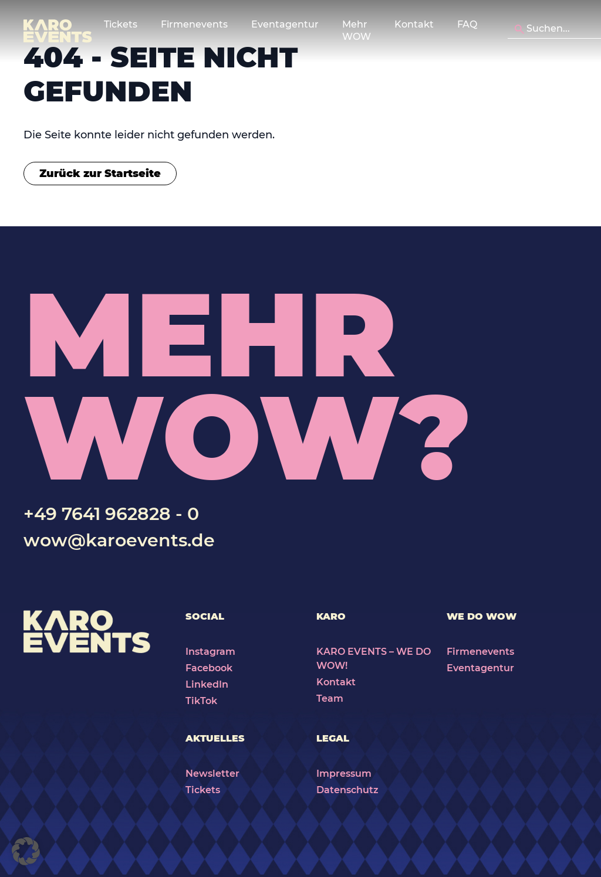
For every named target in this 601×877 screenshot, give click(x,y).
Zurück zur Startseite (100, 173)
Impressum (344, 773)
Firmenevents (480, 651)
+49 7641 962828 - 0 (111, 514)
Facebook (208, 668)
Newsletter (212, 773)
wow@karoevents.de (119, 540)
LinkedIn (206, 684)
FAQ (467, 24)
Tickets (202, 790)
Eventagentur (480, 668)
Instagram (210, 651)
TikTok (201, 700)
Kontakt (414, 24)
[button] (26, 851)
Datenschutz (347, 790)
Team (329, 698)
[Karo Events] (57, 31)
